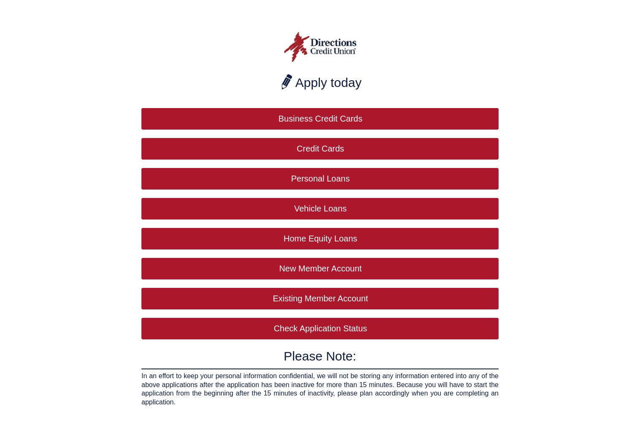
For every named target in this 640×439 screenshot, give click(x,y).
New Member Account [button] (320, 268)
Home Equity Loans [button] (321, 238)
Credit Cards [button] (320, 148)
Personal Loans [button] (320, 178)
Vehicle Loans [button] (320, 208)
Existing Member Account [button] (320, 298)
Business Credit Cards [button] (321, 118)
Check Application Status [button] (320, 328)
